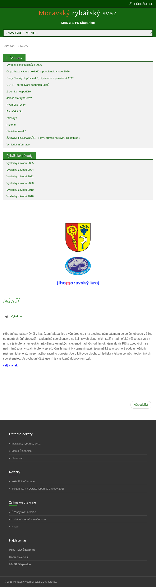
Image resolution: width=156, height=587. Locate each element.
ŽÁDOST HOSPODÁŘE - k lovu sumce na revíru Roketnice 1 (43, 137)
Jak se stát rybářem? (19, 98)
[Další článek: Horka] (140, 405)
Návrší (15, 526)
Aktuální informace (23, 481)
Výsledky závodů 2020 (20, 183)
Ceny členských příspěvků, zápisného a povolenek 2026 (40, 78)
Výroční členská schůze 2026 (24, 64)
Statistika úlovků (16, 131)
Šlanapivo (17, 458)
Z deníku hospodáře (18, 91)
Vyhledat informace (18, 144)
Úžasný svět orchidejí (24, 512)
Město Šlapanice (22, 450)
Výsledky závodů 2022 (20, 176)
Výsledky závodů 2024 (20, 169)
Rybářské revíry (16, 104)
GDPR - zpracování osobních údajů (27, 84)
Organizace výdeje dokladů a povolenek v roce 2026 (38, 71)
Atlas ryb (11, 118)
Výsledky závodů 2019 (20, 189)
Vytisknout (17, 316)
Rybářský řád (14, 111)
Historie (11, 124)
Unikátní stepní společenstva (29, 519)
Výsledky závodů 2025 (20, 163)
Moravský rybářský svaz (26, 443)
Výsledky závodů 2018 (20, 196)
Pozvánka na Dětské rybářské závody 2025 (38, 488)
